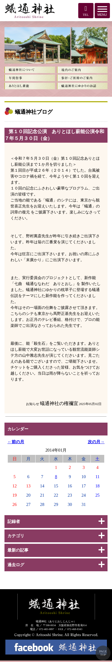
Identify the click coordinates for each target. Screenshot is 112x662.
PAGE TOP (103, 653)
